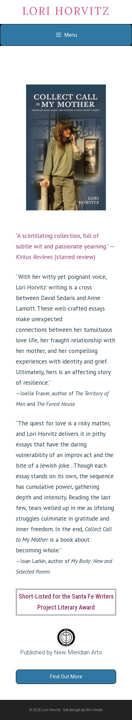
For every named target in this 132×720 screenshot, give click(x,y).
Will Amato (94, 710)
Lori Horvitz (66, 11)
